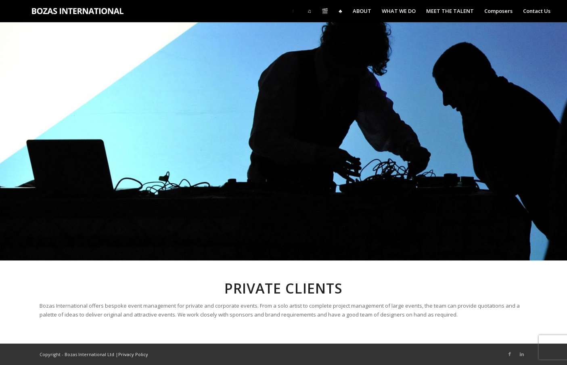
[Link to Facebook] (510, 354)
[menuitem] (294, 11)
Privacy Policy (133, 354)
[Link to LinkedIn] (522, 354)
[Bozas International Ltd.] (82, 11)
